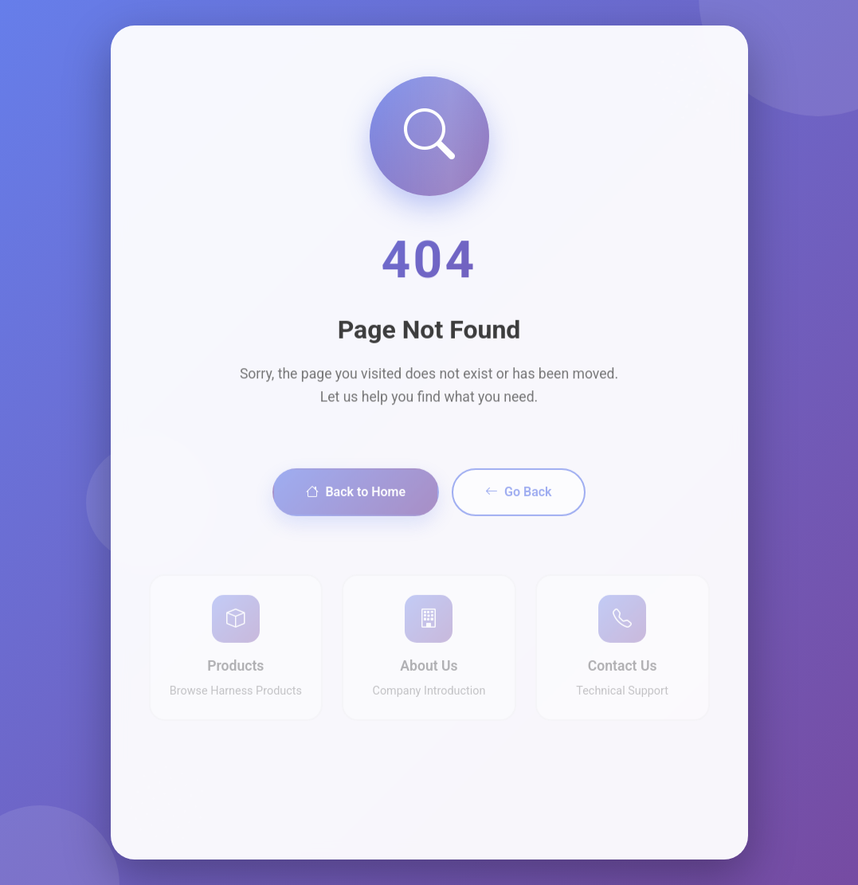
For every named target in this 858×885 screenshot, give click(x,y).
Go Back (518, 519)
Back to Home (355, 519)
